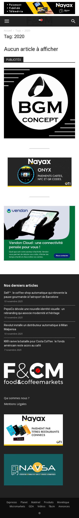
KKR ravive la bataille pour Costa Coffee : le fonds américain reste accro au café (34, 343)
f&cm (52, 506)
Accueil (8, 30)
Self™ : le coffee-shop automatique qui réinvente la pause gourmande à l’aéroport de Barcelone (35, 294)
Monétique (63, 502)
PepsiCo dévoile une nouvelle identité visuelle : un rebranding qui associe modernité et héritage (34, 311)
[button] (6, 21)
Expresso (12, 502)
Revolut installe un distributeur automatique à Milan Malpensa (36, 327)
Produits (48, 502)
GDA (31, 506)
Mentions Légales (15, 404)
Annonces (64, 506)
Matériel (35, 502)
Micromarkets (17, 506)
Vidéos (41, 506)
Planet (24, 502)
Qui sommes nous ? (16, 398)
